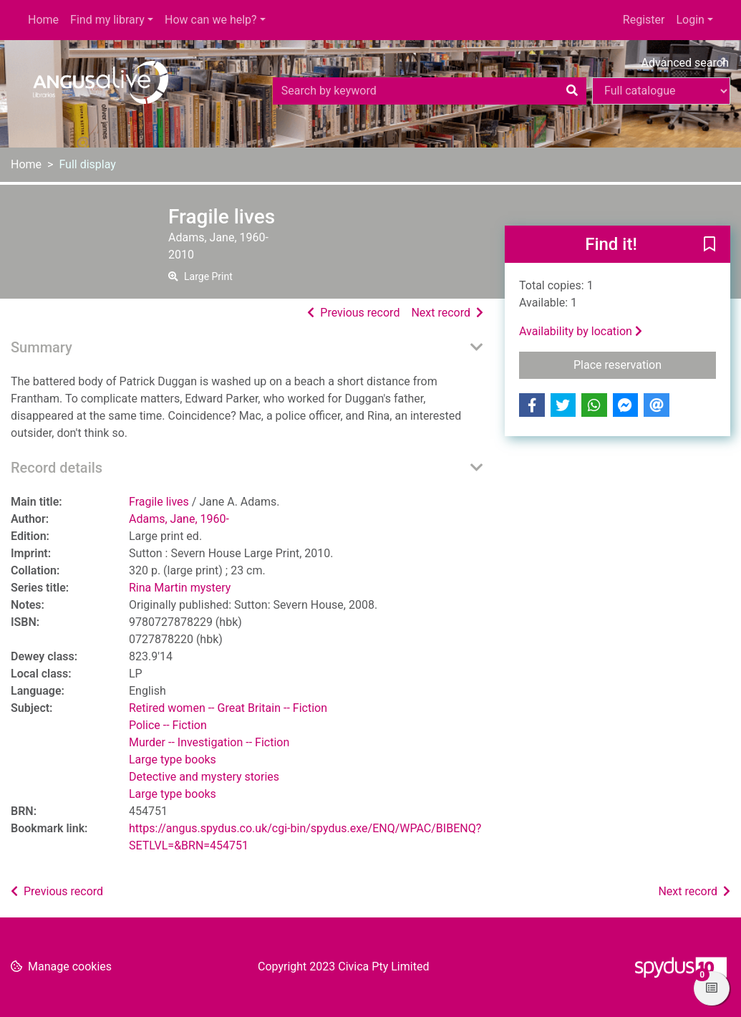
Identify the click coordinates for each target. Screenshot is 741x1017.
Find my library (107, 19)
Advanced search (685, 62)
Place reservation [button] (644, 364)
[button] (709, 245)
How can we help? (211, 19)
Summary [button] (41, 347)
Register (644, 19)
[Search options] (661, 91)
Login (690, 19)
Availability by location (580, 331)
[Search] (572, 91)
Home (43, 19)
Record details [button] (56, 467)
